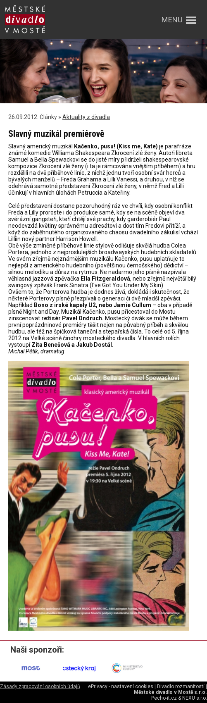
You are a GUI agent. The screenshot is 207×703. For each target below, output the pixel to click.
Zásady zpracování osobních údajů (40, 686)
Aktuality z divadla (86, 117)
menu (172, 19)
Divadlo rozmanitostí (181, 686)
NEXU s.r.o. (194, 698)
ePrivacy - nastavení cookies (120, 686)
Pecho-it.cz (164, 698)
